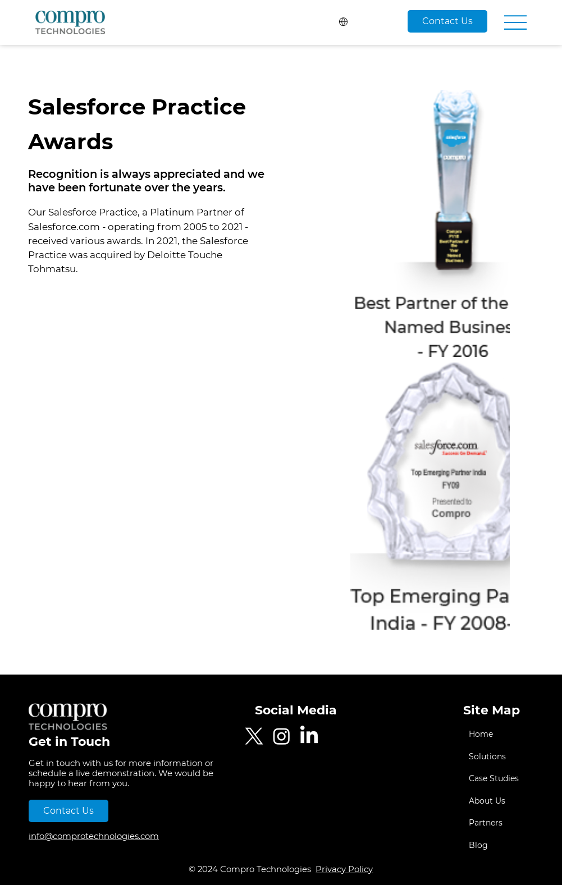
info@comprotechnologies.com (94, 836)
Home (481, 734)
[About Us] (520, 801)
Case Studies (494, 778)
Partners (485, 823)
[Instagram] (282, 736)
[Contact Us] (447, 21)
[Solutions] (520, 757)
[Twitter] (254, 736)
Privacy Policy (344, 869)
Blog (478, 845)
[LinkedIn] (309, 736)
